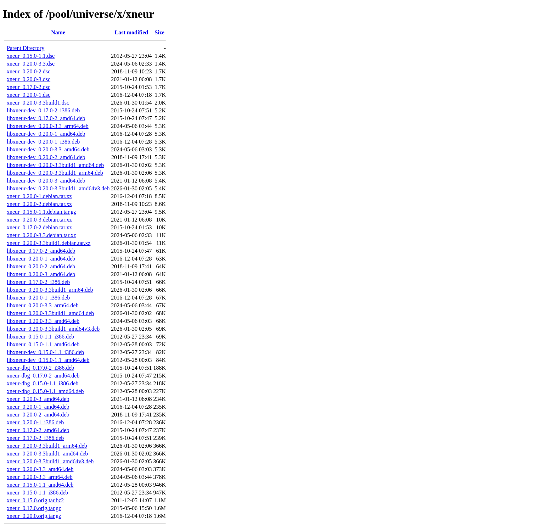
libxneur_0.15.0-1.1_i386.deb (40, 337)
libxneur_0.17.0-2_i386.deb (38, 282)
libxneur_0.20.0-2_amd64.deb (41, 266)
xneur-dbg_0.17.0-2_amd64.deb (43, 376)
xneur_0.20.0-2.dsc (28, 71)
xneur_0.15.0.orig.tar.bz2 (35, 500)
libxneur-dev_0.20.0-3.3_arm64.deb (48, 126)
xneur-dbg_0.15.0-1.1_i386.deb (42, 383)
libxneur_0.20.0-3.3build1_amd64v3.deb (53, 329)
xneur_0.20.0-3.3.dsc (31, 64)
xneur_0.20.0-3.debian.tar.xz (39, 220)
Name (58, 32)
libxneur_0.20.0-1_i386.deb (38, 298)
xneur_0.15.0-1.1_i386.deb (37, 493)
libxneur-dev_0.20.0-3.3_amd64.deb (48, 149)
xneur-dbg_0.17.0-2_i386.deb (40, 368)
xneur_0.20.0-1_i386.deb (35, 422)
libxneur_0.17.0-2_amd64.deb (41, 251)
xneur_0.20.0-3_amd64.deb (38, 399)
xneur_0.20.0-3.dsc (28, 79)
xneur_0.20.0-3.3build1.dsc (38, 103)
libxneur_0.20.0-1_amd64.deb (41, 259)
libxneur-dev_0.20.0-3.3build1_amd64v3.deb (58, 188)
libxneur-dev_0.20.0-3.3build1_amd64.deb (55, 165)
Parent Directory (25, 48)
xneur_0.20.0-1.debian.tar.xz (39, 196)
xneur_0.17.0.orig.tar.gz (34, 508)
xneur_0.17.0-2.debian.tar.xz (39, 227)
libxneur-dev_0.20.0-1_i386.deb (43, 142)
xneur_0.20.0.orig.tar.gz (34, 516)
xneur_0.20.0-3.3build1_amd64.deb (47, 454)
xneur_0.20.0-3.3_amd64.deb (40, 469)
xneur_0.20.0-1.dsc (28, 95)
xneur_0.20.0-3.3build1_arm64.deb (47, 446)
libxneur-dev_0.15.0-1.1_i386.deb (45, 352)
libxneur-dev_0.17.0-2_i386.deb (43, 110)
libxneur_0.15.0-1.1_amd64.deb (43, 344)
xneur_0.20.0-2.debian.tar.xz (39, 204)
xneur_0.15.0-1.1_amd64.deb (40, 485)
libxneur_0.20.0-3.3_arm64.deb (43, 305)
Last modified (131, 32)
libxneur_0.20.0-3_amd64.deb (41, 274)
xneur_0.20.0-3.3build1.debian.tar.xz (48, 243)
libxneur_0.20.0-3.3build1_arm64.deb (50, 290)
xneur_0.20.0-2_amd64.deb (38, 415)
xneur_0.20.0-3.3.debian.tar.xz (41, 235)
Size (159, 32)
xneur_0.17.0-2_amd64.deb (38, 430)
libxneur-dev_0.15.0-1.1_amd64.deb (48, 360)
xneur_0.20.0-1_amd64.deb (38, 407)
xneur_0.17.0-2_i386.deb (35, 438)
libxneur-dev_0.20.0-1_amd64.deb (46, 134)
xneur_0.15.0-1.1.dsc (31, 56)
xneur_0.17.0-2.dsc (28, 87)
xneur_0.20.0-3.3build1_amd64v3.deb (50, 461)
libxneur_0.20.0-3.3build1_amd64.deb (50, 313)
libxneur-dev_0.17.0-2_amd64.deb (46, 118)
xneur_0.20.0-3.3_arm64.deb (40, 477)
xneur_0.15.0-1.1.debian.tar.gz (41, 212)
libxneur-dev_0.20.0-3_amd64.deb (46, 181)
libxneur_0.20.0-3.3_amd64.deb (43, 321)
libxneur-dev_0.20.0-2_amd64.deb (46, 157)
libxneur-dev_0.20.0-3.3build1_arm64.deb (55, 173)
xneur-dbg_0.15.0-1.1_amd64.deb (45, 391)
